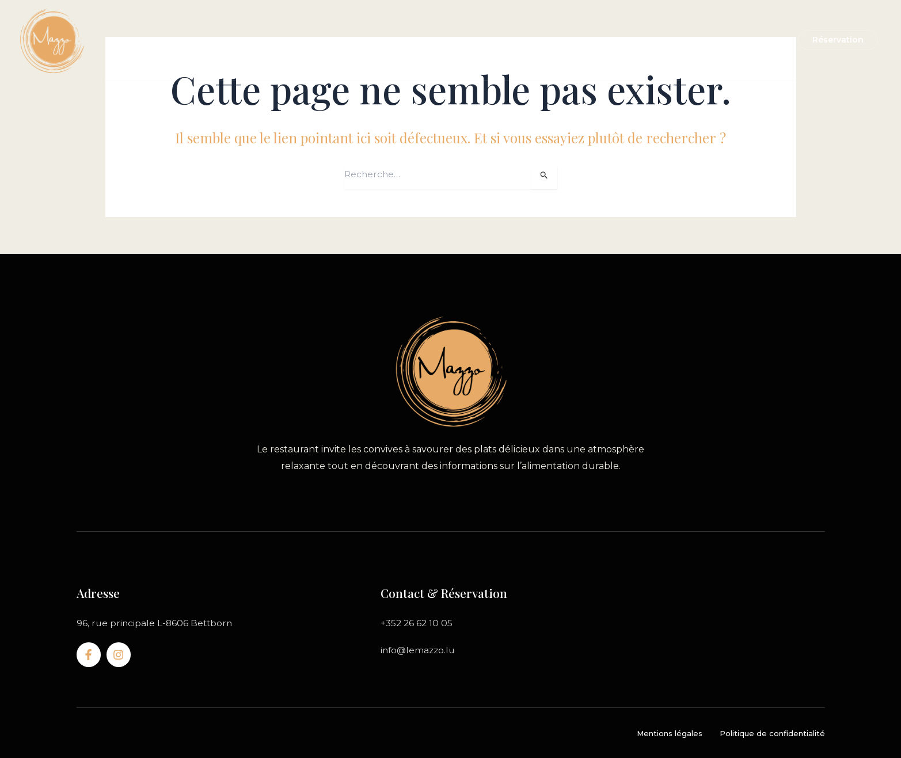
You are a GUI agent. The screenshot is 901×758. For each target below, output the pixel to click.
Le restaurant (254, 40)
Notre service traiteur (577, 40)
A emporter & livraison (459, 40)
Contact (663, 40)
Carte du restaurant (347, 40)
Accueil (192, 40)
